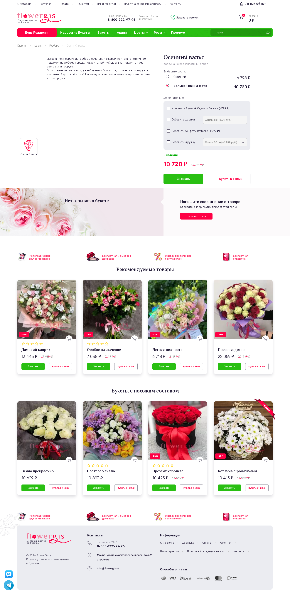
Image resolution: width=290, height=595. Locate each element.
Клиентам (83, 4)
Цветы (139, 32)
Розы (158, 32)
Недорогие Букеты (75, 32)
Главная (22, 45)
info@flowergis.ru (108, 568)
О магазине (24, 4)
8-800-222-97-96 (121, 19)
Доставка (45, 4)
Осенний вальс (76, 45)
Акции (122, 32)
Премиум (178, 32)
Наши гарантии (106, 4)
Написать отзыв (196, 216)
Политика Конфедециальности (142, 4)
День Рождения (37, 32)
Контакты (175, 4)
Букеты (103, 32)
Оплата (64, 4)
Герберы (54, 45)
